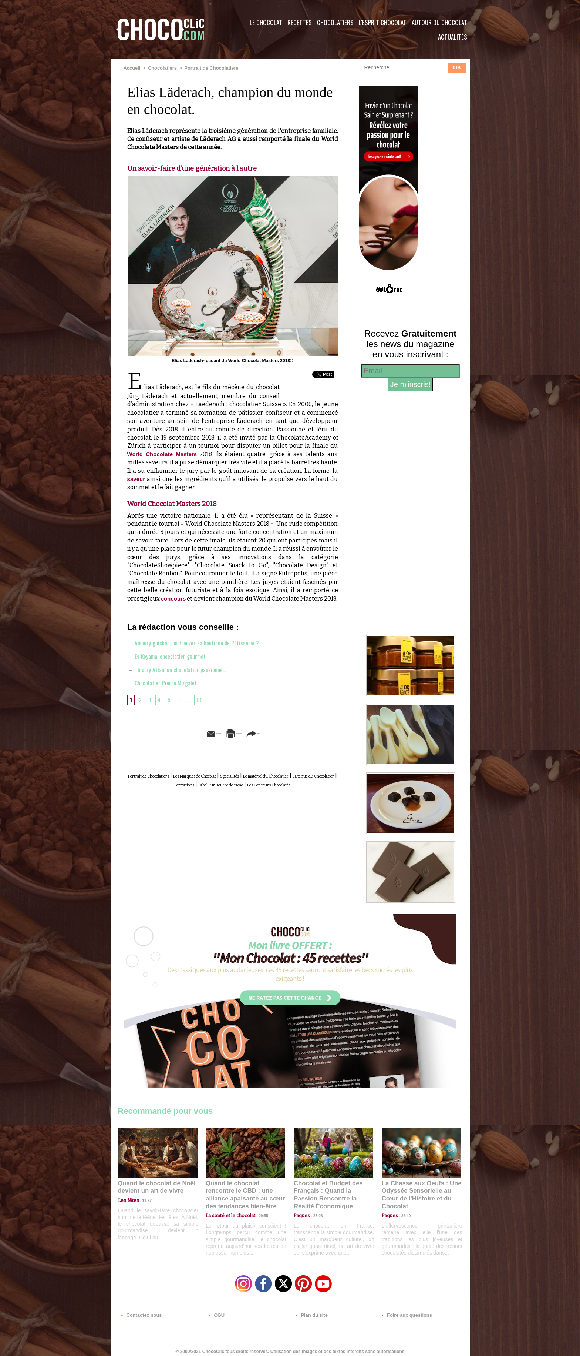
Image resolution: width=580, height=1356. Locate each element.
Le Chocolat (266, 22)
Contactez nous (140, 1311)
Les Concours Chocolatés (242, 799)
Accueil (131, 67)
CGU (216, 1311)
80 (202, 707)
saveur (136, 478)
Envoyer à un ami (175, 740)
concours (175, 598)
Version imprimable (244, 740)
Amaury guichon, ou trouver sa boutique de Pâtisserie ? (199, 650)
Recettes (299, 22)
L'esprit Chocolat (383, 22)
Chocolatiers (335, 22)
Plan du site (310, 1311)
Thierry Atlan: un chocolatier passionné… (181, 677)
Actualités (452, 36)
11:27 (142, 1200)
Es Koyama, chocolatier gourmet (171, 663)
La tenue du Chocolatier (207, 791)
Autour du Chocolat (439, 22)
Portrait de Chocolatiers (206, 67)
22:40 (403, 1207)
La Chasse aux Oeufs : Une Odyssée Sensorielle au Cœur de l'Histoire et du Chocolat (418, 1190)
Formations (260, 791)
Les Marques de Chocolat (232, 782)
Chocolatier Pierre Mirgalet (165, 690)
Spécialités (286, 782)
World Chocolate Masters (163, 453)
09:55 (257, 1207)
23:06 (315, 1214)
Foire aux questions (404, 1311)
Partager (300, 740)
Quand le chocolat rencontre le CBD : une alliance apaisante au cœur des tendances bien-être (245, 1190)
